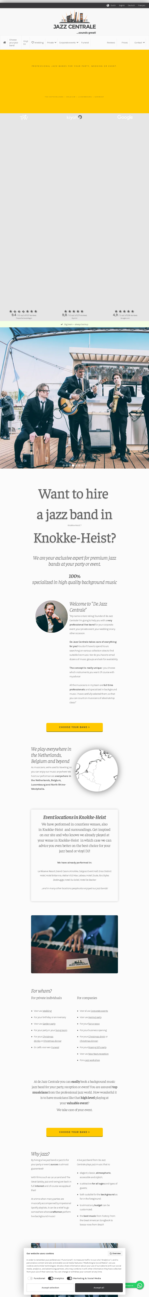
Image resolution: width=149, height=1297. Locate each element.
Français (141, 5)
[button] (51, 42)
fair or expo (93, 1023)
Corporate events (99, 1010)
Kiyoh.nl (74, 318)
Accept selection (50, 1287)
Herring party (94, 1017)
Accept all (99, 1287)
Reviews (111, 42)
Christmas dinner (52, 1041)
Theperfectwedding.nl (24, 318)
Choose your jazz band (13, 42)
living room (61, 1030)
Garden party (49, 1023)
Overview (115, 1253)
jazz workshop (92, 1060)
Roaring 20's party (97, 1047)
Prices (125, 42)
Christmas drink (96, 1036)
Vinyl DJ (25, 42)
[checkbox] (36, 1278)
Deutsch (131, 5)
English (122, 5)
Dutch (113, 5)
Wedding (37, 42)
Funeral (85, 42)
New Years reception (98, 1053)
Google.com (125, 318)
